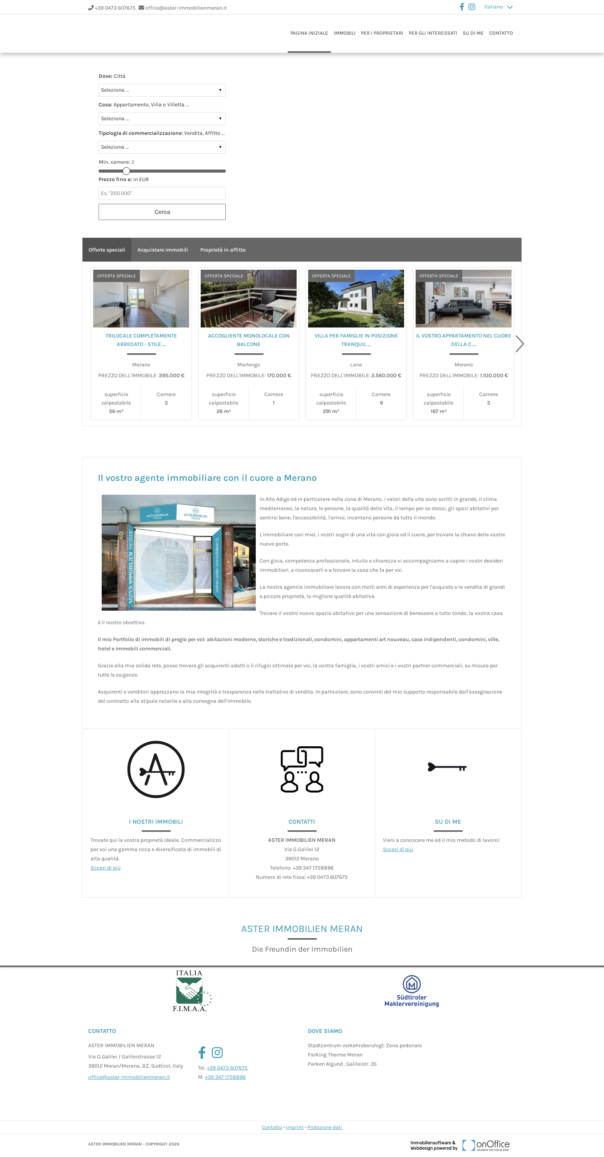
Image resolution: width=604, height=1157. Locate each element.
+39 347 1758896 (225, 1077)
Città (112, 76)
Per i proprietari (382, 33)
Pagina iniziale (309, 33)
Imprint (295, 1127)
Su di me (473, 33)
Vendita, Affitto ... (162, 133)
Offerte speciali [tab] (107, 250)
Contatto (501, 33)
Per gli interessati (433, 33)
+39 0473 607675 (115, 8)
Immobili (345, 33)
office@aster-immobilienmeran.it (186, 8)
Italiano (493, 6)
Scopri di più (106, 868)
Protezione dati (324, 1127)
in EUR (124, 179)
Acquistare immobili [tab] (163, 250)
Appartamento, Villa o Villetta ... (144, 104)
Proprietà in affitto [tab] (223, 250)
